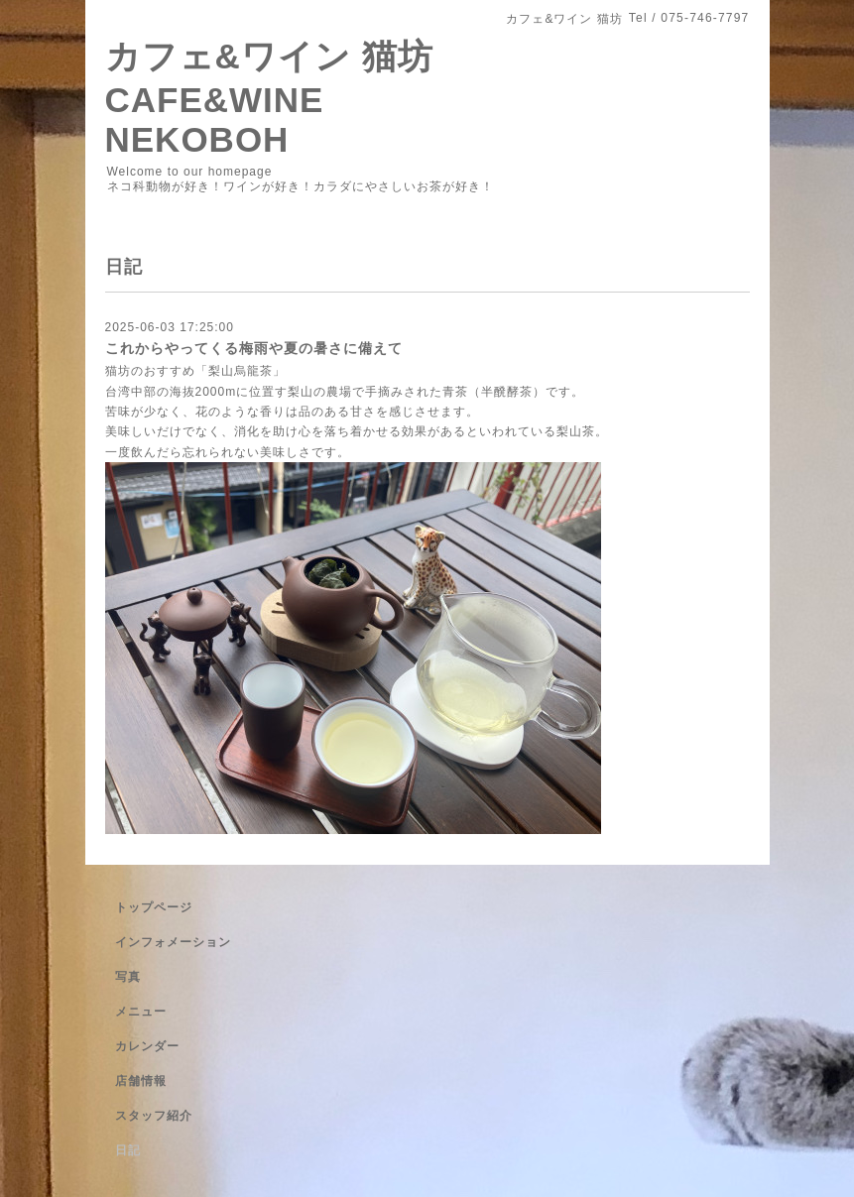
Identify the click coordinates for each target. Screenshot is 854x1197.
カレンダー (147, 1046)
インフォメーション (173, 942)
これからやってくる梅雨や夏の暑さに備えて (254, 348)
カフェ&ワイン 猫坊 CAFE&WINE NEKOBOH (269, 98)
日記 (128, 1150)
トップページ (153, 907)
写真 (128, 977)
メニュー (141, 1011)
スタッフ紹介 (153, 1116)
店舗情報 (141, 1081)
